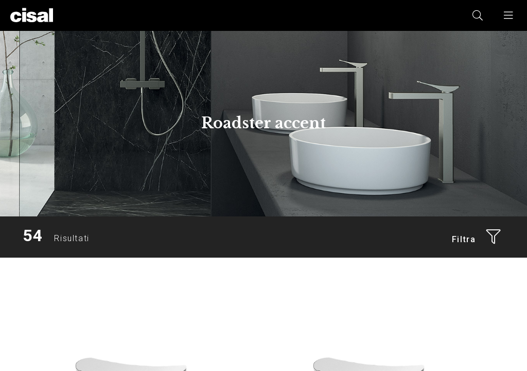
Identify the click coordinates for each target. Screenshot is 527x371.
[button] (509, 15)
